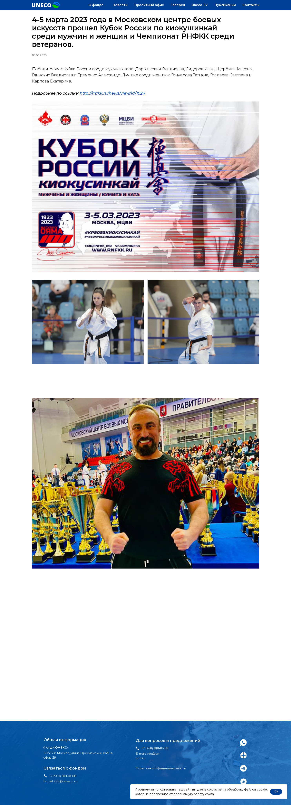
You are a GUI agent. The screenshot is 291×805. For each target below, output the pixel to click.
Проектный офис (149, 5)
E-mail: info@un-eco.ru (60, 781)
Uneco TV (200, 5)
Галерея (177, 5)
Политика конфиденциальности (161, 768)
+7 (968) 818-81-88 (62, 776)
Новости (120, 5)
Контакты (250, 5)
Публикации (225, 5)
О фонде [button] (96, 5)
